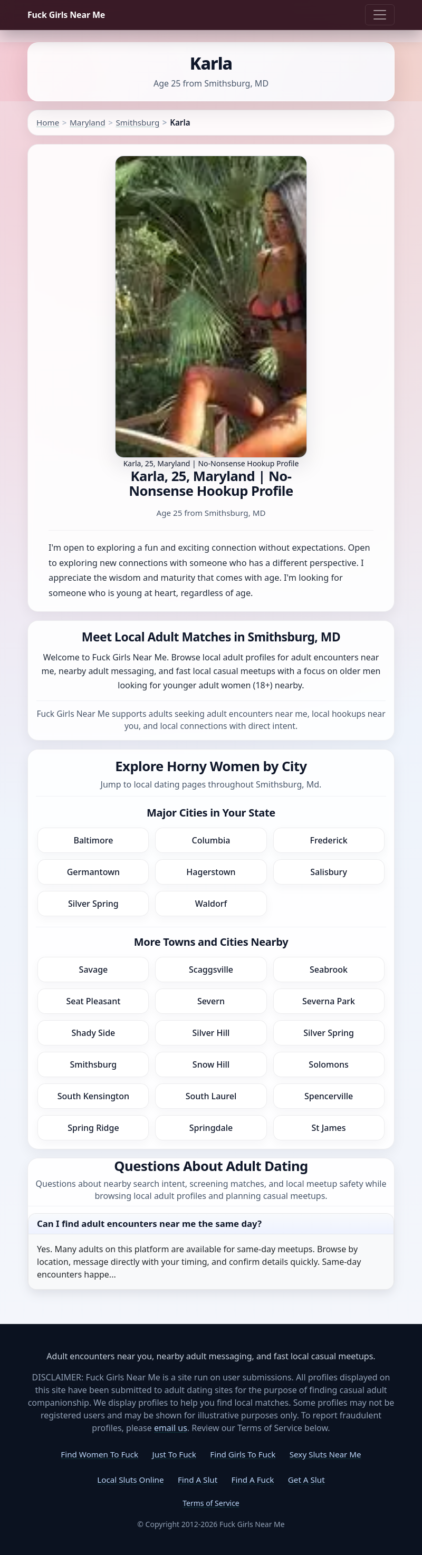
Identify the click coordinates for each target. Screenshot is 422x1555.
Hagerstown (210, 872)
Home (47, 122)
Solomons (328, 1064)
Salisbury (328, 872)
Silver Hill (211, 1033)
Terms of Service (211, 1503)
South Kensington (93, 1096)
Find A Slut (197, 1479)
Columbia (211, 840)
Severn (211, 1001)
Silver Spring (93, 903)
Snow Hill (211, 1064)
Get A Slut (306, 1479)
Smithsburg (137, 122)
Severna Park (328, 1001)
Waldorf (211, 903)
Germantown (93, 872)
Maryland (87, 122)
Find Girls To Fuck (242, 1454)
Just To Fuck (174, 1454)
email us (170, 1428)
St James (329, 1128)
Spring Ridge (93, 1128)
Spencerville (328, 1096)
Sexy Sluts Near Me (325, 1454)
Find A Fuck (253, 1479)
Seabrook (329, 969)
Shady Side (94, 1033)
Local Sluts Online (130, 1479)
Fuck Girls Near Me (66, 15)
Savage (93, 969)
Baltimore (93, 840)
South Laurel (211, 1096)
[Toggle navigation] (380, 14)
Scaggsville (211, 969)
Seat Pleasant (93, 1001)
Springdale (211, 1128)
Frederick (329, 840)
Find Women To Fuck (99, 1454)
